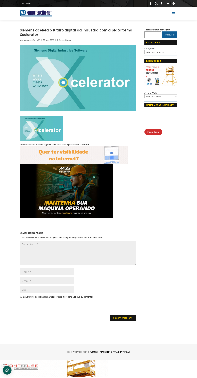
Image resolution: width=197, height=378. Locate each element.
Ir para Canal (153, 132)
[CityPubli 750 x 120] (74, 161)
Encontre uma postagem (157, 29)
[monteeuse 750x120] (54, 376)
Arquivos (150, 92)
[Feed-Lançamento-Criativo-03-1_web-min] (66, 216)
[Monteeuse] (160, 84)
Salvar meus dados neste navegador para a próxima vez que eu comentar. (58, 296)
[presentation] (42, 307)
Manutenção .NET (31, 40)
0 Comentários (64, 40)
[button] (7, 370)
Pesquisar (169, 34)
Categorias (149, 48)
